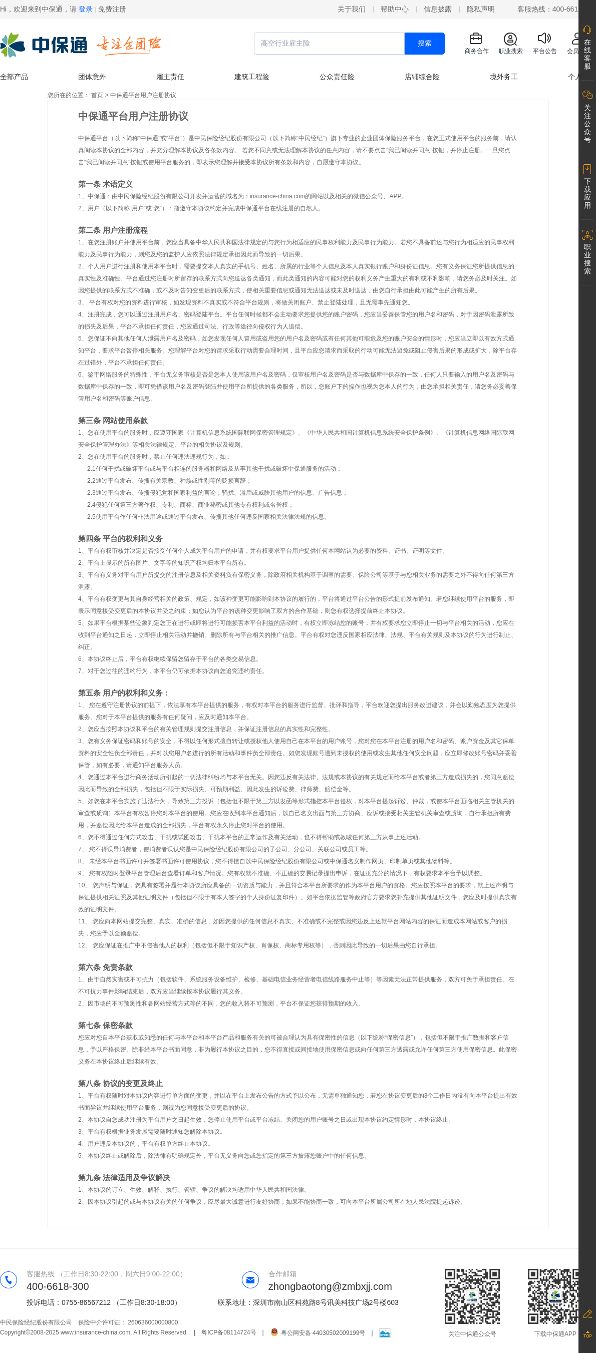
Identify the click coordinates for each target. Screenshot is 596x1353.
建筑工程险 (251, 77)
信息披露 (438, 9)
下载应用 (587, 193)
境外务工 (504, 77)
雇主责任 (170, 77)
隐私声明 (481, 9)
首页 (97, 95)
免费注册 (112, 9)
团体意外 (92, 77)
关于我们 (352, 9)
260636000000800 (153, 1322)
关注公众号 (587, 124)
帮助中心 (395, 9)
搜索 (425, 43)
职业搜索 (587, 259)
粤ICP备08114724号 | (235, 1332)
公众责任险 (337, 77)
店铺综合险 (422, 77)
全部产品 (14, 77)
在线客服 (587, 54)
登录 (86, 9)
